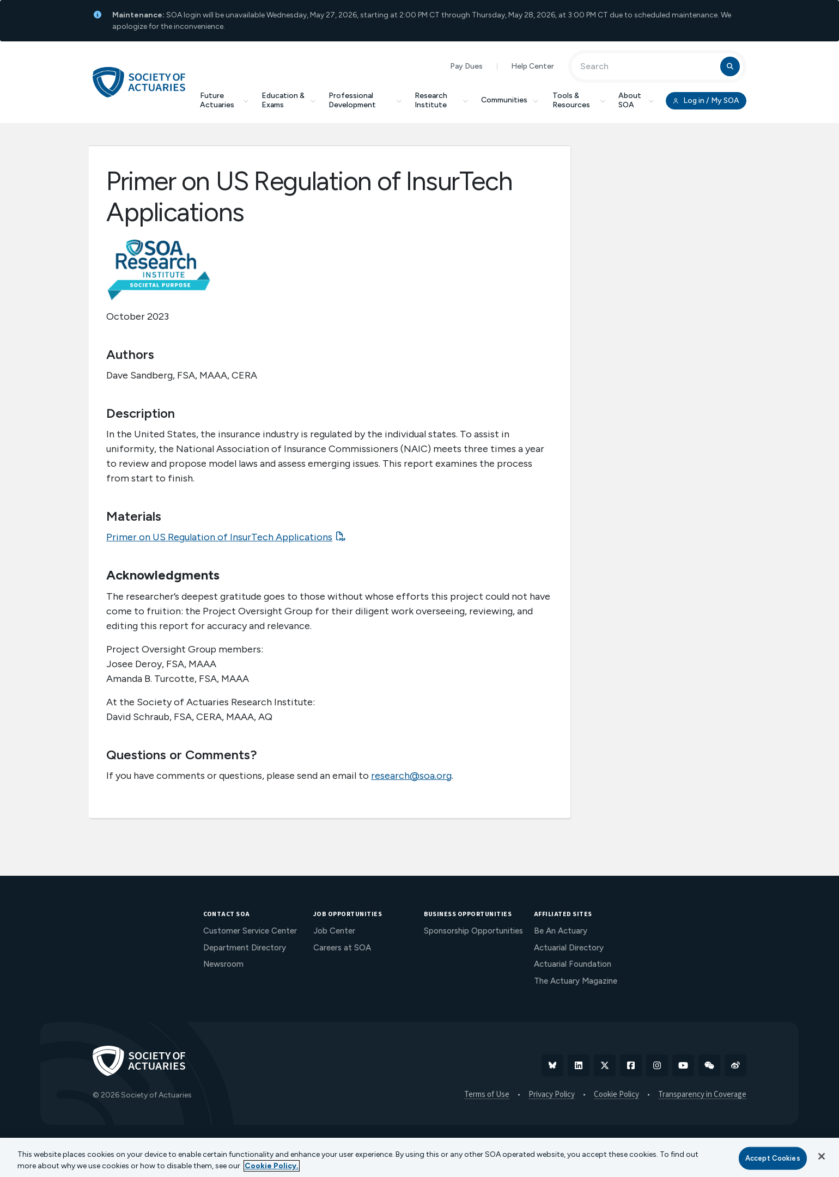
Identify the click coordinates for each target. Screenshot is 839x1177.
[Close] (822, 1156)
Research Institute (441, 100)
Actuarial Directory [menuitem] (569, 948)
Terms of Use (486, 1095)
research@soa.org (411, 776)
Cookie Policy (616, 1095)
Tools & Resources (578, 100)
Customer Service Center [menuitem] (250, 931)
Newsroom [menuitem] (223, 964)
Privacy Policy (551, 1095)
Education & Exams (288, 100)
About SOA (636, 100)
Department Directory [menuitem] (244, 948)
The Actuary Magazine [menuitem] (575, 981)
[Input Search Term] (647, 66)
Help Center (532, 66)
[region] (419, 1157)
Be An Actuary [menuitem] (560, 931)
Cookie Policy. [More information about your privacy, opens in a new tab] (272, 1165)
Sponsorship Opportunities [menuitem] (473, 931)
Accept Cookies (772, 1158)
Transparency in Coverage (702, 1095)
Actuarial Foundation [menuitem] (572, 964)
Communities (510, 100)
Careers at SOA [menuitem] (342, 948)
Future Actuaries (224, 100)
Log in (706, 101)
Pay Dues (466, 66)
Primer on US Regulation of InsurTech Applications (219, 537)
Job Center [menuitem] (334, 931)
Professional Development (365, 100)
